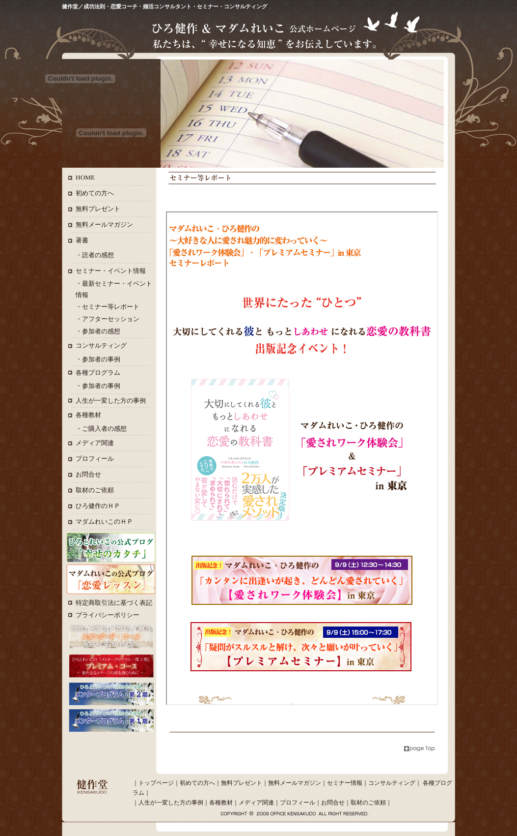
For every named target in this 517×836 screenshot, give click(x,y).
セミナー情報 (344, 782)
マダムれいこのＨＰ (104, 521)
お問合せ (88, 474)
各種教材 (88, 414)
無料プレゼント (98, 208)
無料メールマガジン (104, 224)
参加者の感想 (101, 331)
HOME (85, 177)
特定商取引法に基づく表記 (114, 602)
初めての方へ (95, 193)
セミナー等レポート (110, 306)
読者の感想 (98, 255)
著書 (82, 240)
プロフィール (95, 458)
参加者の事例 (101, 359)
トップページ (156, 782)
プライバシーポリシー (107, 615)
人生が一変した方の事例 (111, 400)
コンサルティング (101, 345)
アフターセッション (110, 319)
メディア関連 (95, 443)
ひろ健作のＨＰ (98, 505)
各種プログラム (98, 372)
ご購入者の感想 (104, 428)
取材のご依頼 (95, 490)
